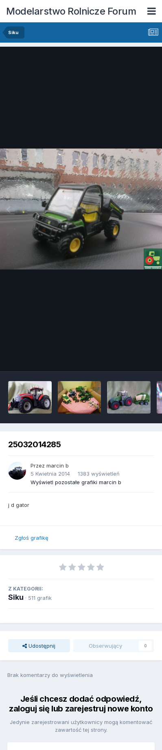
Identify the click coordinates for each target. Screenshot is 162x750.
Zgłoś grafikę (31, 537)
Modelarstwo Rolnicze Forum (71, 11)
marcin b (57, 465)
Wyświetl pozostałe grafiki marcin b (76, 482)
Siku (16, 597)
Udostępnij (38, 646)
